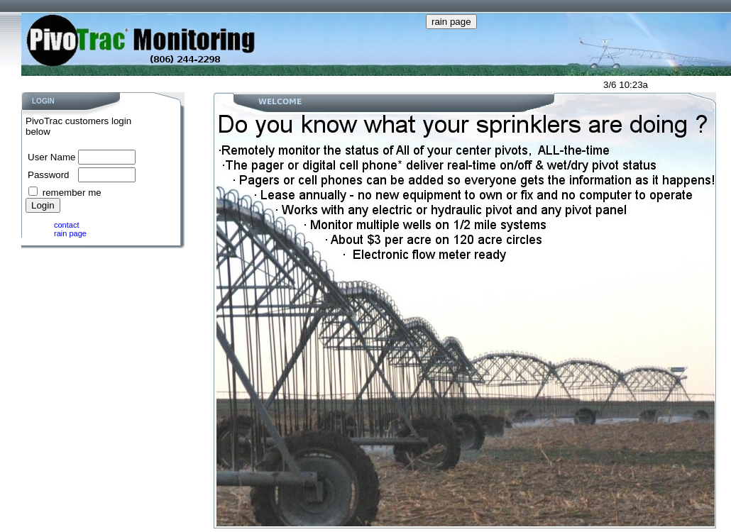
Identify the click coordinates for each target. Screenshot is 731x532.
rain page (70, 233)
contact (66, 225)
